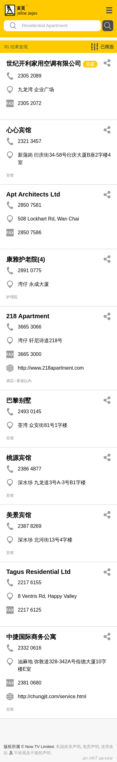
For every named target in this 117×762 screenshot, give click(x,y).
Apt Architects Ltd (33, 194)
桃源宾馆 (18, 457)
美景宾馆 (18, 515)
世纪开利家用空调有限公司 (43, 63)
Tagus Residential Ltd (38, 571)
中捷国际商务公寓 (31, 636)
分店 (90, 64)
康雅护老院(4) (25, 259)
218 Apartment (27, 316)
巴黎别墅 (18, 400)
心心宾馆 (18, 130)
